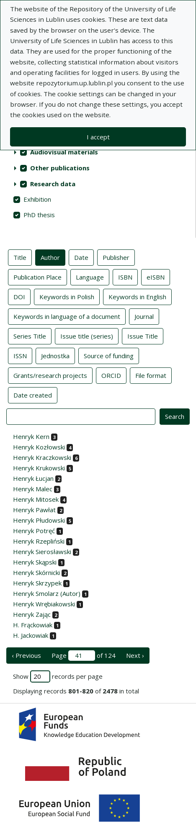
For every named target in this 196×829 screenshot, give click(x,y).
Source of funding (109, 355)
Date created (32, 394)
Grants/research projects (50, 375)
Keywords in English (137, 296)
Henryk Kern (31, 436)
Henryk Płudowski (39, 520)
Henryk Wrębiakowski (44, 604)
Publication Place (37, 276)
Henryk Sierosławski (42, 551)
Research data (52, 184)
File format (150, 375)
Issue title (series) (86, 335)
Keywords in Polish (66, 296)
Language (90, 276)
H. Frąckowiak (32, 625)
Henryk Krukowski (39, 468)
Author (50, 257)
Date (81, 257)
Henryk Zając (32, 614)
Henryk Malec (32, 489)
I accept (98, 137)
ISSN (20, 355)
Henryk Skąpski (35, 562)
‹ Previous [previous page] (26, 655)
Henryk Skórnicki (36, 572)
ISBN (125, 276)
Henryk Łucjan (33, 478)
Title (19, 257)
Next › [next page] (135, 655)
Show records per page (58, 676)
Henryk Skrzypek (37, 583)
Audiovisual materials (64, 152)
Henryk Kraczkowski (42, 457)
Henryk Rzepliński (38, 541)
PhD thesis (39, 214)
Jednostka (55, 355)
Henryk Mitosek (36, 499)
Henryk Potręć (34, 530)
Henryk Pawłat (34, 510)
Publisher (116, 257)
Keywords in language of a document (66, 316)
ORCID (111, 375)
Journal (144, 316)
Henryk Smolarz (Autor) (46, 593)
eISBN (156, 276)
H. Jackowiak (30, 635)
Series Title (29, 335)
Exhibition (37, 199)
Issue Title (142, 335)
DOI (19, 296)
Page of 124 (84, 655)
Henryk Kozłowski (39, 447)
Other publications (60, 168)
